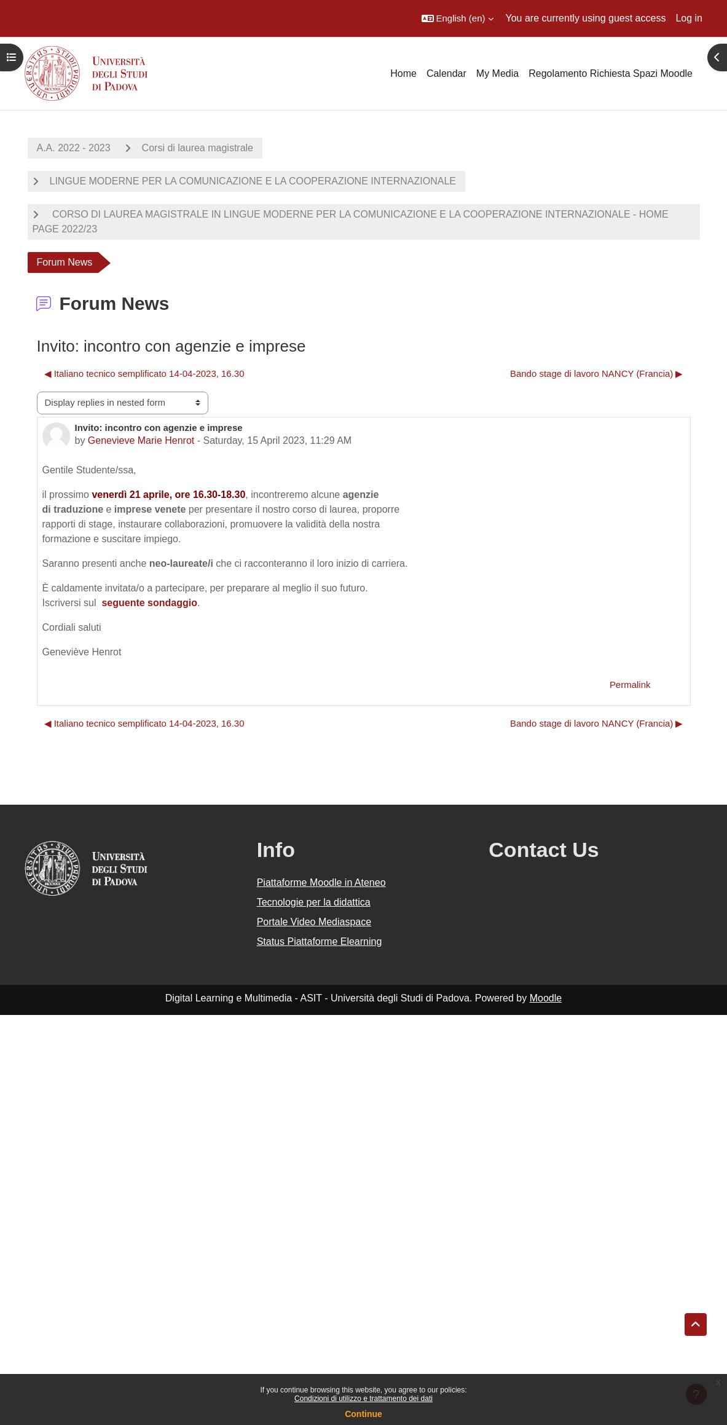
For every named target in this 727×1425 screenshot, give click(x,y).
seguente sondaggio (149, 603)
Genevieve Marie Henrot (141, 440)
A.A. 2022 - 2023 (74, 148)
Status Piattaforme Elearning (319, 941)
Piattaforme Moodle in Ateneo (321, 882)
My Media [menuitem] (497, 73)
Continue (363, 1414)
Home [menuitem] (403, 73)
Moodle (546, 998)
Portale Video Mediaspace (314, 922)
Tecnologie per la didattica (314, 902)
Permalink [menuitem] (630, 684)
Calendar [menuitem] (446, 73)
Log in (688, 18)
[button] (457, 18)
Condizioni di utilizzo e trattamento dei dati (363, 1398)
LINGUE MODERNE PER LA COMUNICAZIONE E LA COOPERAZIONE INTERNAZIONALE (253, 181)
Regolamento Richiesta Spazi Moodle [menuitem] (611, 73)
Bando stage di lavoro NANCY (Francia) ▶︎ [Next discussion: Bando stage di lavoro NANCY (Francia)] (596, 373)
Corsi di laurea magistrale (197, 148)
